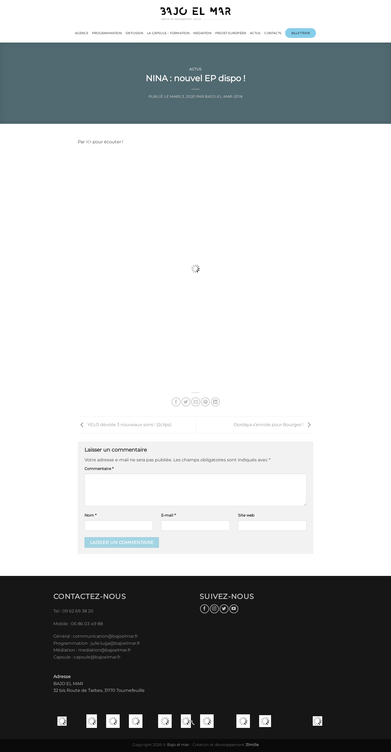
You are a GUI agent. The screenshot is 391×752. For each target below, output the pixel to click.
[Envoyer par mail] (195, 401)
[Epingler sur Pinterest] (205, 401)
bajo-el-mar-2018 (223, 97)
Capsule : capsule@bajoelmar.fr (86, 657)
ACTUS (255, 33)
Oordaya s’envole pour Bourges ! (273, 424)
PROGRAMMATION (107, 33)
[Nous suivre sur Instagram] (214, 608)
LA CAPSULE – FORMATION (168, 33)
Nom (90, 515)
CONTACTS (272, 33)
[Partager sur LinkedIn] (215, 401)
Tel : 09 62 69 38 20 (73, 611)
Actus (195, 69)
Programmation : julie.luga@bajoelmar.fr (97, 643)
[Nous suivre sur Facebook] (204, 608)
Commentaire (98, 468)
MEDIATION (202, 33)
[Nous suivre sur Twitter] (224, 608)
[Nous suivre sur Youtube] (233, 608)
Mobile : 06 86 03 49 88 (78, 623)
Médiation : (65, 650)
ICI (89, 141)
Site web (246, 515)
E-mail (168, 515)
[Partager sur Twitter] (185, 401)
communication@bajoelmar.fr (105, 636)
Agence (81, 33)
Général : (63, 636)
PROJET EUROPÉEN (230, 33)
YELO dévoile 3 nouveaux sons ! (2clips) (124, 424)
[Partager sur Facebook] (176, 401)
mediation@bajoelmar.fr (104, 650)
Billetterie (300, 33)
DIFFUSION (134, 33)
